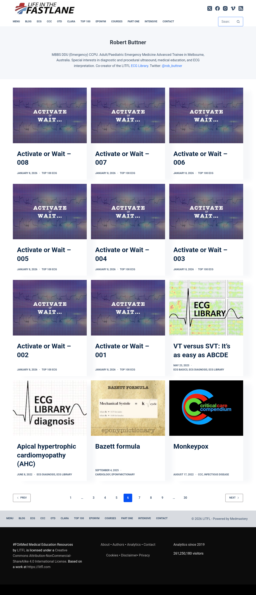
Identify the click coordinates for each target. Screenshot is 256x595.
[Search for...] (225, 21)
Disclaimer (129, 555)
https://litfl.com (39, 567)
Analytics (134, 545)
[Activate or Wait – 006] (206, 115)
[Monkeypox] (206, 408)
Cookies (112, 555)
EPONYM (101, 21)
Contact (168, 21)
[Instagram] (225, 8)
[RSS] (241, 8)
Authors (118, 545)
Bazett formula (117, 446)
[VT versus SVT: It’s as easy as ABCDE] (206, 308)
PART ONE (134, 21)
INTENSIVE (151, 21)
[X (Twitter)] (209, 8)
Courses (116, 21)
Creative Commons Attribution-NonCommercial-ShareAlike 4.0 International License (42, 555)
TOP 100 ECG (49, 173)
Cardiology (102, 474)
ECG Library (139, 66)
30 (185, 497)
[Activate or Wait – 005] (50, 211)
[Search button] (238, 21)
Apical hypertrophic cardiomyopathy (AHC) (46, 455)
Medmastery (239, 519)
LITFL (21, 550)
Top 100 (85, 21)
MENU (16, 21)
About (105, 545)
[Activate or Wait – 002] (50, 308)
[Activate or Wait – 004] (128, 211)
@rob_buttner (172, 66)
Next (234, 497)
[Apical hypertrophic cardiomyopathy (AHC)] (50, 408)
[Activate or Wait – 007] (128, 115)
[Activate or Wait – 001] (128, 308)
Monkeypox (190, 446)
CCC (49, 21)
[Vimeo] (233, 8)
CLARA (71, 21)
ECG (39, 21)
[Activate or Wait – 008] (50, 115)
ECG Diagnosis (198, 369)
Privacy (144, 555)
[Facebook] (217, 8)
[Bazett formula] (128, 408)
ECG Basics (180, 369)
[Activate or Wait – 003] (206, 211)
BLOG (28, 21)
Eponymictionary (123, 474)
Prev (22, 497)
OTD (59, 21)
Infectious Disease (216, 474)
